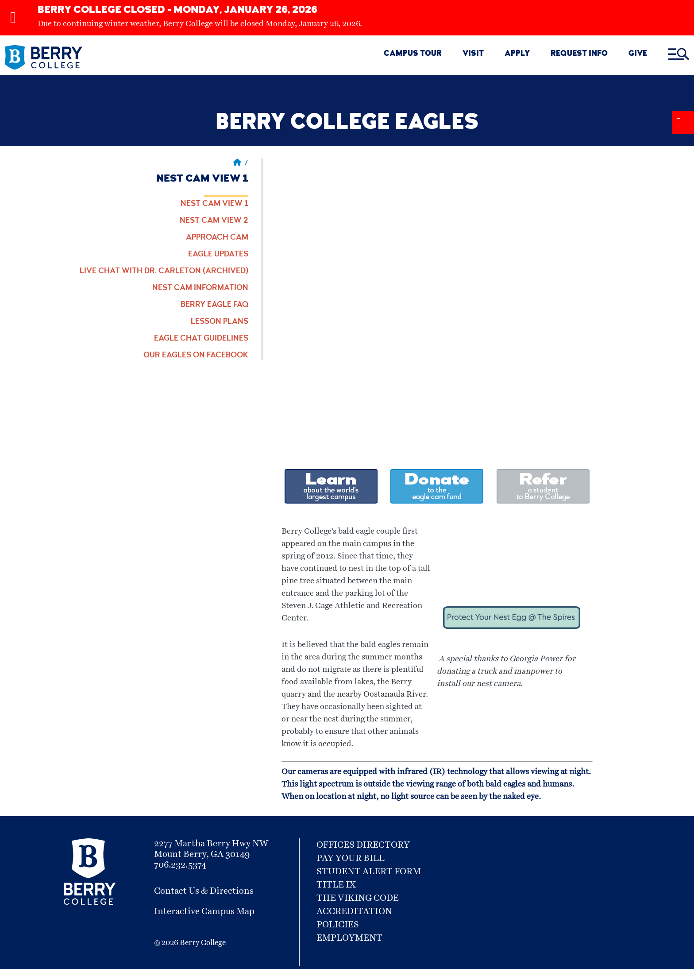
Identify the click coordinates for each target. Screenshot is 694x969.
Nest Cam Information (200, 288)
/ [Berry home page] (240, 163)
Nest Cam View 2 (214, 221)
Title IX (336, 884)
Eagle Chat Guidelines (201, 339)
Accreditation (354, 911)
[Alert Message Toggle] (683, 122)
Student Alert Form (368, 871)
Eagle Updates (218, 255)
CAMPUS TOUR (413, 54)
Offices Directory (363, 845)
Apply (517, 54)
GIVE (637, 54)
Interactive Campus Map (204, 911)
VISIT (473, 54)
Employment (349, 938)
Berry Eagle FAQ (214, 305)
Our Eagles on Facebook (195, 356)
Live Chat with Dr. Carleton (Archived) (164, 271)
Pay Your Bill (350, 858)
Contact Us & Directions (204, 891)
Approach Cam (217, 238)
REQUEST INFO (579, 54)
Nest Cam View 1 (214, 204)
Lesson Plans (219, 322)
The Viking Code (357, 898)
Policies (337, 924)
